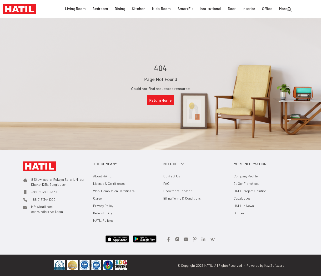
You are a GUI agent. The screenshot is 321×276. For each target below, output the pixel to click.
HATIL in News (244, 206)
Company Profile (246, 176)
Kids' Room (161, 9)
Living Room (75, 9)
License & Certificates (109, 183)
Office (267, 9)
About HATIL (102, 176)
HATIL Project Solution (250, 191)
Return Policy (102, 213)
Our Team (240, 213)
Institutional (210, 9)
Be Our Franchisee (246, 183)
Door (232, 9)
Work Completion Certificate (114, 191)
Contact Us (171, 176)
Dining (120, 9)
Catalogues (242, 198)
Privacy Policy (103, 206)
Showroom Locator (177, 191)
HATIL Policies (103, 220)
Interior (248, 9)
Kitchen (138, 9)
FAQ (166, 183)
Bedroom (100, 9)
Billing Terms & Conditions (182, 198)
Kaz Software (274, 265)
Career (98, 198)
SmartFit (185, 9)
